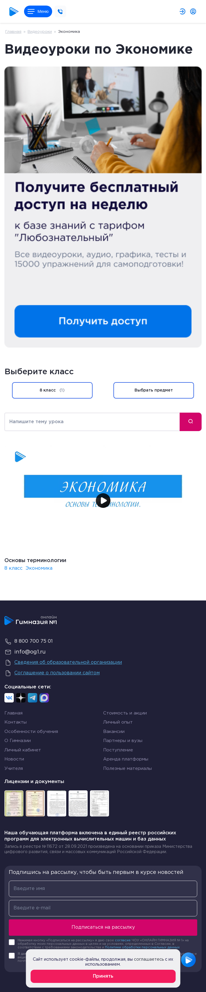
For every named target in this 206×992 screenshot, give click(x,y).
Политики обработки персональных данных (142, 947)
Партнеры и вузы (122, 741)
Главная (13, 31)
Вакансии (114, 732)
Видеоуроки (40, 31)
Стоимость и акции (125, 713)
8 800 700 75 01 (28, 641)
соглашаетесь (149, 959)
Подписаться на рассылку (103, 927)
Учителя (13, 768)
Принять (103, 976)
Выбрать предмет (154, 390)
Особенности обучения (31, 732)
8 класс (52, 390)
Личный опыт (118, 722)
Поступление (118, 750)
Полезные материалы (127, 768)
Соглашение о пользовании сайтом (52, 673)
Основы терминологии (35, 560)
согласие (123, 940)
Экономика (38, 568)
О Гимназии (17, 741)
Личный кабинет (22, 750)
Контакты (15, 722)
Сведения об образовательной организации (63, 662)
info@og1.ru (25, 652)
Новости (14, 759)
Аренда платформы (125, 759)
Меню (38, 11)
